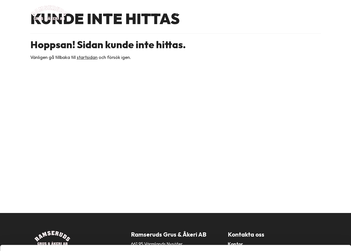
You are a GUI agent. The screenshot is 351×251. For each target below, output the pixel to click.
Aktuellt (286, 12)
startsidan (87, 57)
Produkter (236, 12)
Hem (180, 12)
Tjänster (262, 12)
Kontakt (309, 12)
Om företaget (205, 12)
